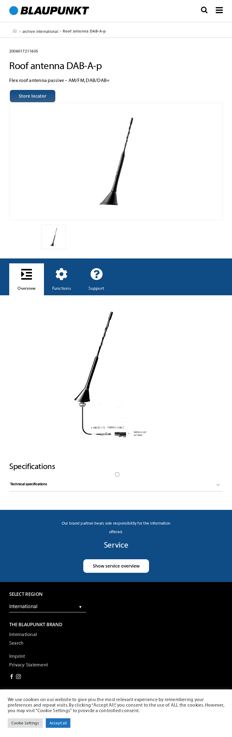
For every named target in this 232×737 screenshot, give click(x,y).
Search (16, 643)
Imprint (17, 656)
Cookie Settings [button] (25, 723)
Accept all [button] (58, 723)
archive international (40, 31)
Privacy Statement (28, 665)
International (23, 634)
